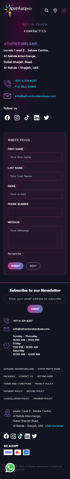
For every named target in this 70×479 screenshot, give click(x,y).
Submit (15, 266)
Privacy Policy (44, 383)
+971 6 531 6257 (26, 81)
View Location (54, 426)
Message (15, 222)
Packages (9, 376)
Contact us (26, 376)
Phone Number (19, 204)
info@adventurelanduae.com (35, 96)
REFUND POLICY (36, 391)
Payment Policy (13, 391)
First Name (16, 149)
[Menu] (64, 10)
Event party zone (49, 369)
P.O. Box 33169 (25, 86)
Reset (33, 266)
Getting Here (45, 376)
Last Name (16, 168)
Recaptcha (15, 254)
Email (13, 186)
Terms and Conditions (17, 383)
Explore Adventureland (19, 369)
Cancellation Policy (17, 398)
